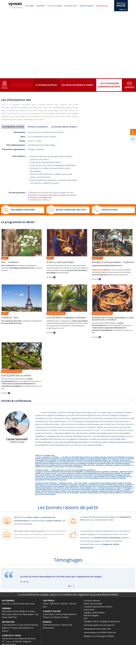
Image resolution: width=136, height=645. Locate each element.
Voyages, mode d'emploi (94, 612)
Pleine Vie (17, 614)
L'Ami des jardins (9, 625)
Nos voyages (30, 6)
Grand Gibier (48, 614)
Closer (45, 603)
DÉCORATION (8, 622)
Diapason (27, 641)
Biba (4, 611)
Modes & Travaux (27, 611)
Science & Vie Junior (51, 625)
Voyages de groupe (86, 6)
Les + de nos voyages (55, 6)
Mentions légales (100, 1)
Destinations (41, 6)
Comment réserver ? (89, 1)
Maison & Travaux (10, 628)
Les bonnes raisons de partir (64, 126)
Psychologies (28, 614)
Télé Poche (54, 603)
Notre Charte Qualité (93, 603)
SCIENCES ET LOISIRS (11, 635)
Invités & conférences (38, 126)
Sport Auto (30, 603)
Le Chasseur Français (59, 617)
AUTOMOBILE (8, 600)
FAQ (85, 618)
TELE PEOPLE (48, 600)
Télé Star (64, 603)
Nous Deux (7, 614)
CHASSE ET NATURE (52, 611)
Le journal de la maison (28, 625)
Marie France (12, 611)
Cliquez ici (122, 9)
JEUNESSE (47, 622)
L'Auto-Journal (17, 603)
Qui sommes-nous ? (70, 6)
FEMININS (6, 608)
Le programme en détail (13, 126)
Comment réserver (92, 600)
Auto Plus (6, 603)
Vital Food (12, 617)
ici (49, 199)
